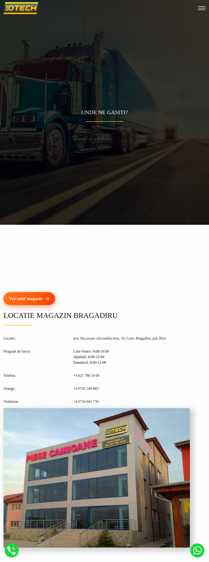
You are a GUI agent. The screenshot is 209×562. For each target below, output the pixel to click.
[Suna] (11, 553)
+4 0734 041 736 (86, 401)
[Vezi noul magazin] (29, 298)
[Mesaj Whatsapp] (197, 553)
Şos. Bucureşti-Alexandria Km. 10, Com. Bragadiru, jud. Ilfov (119, 338)
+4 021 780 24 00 (86, 375)
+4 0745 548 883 (86, 388)
